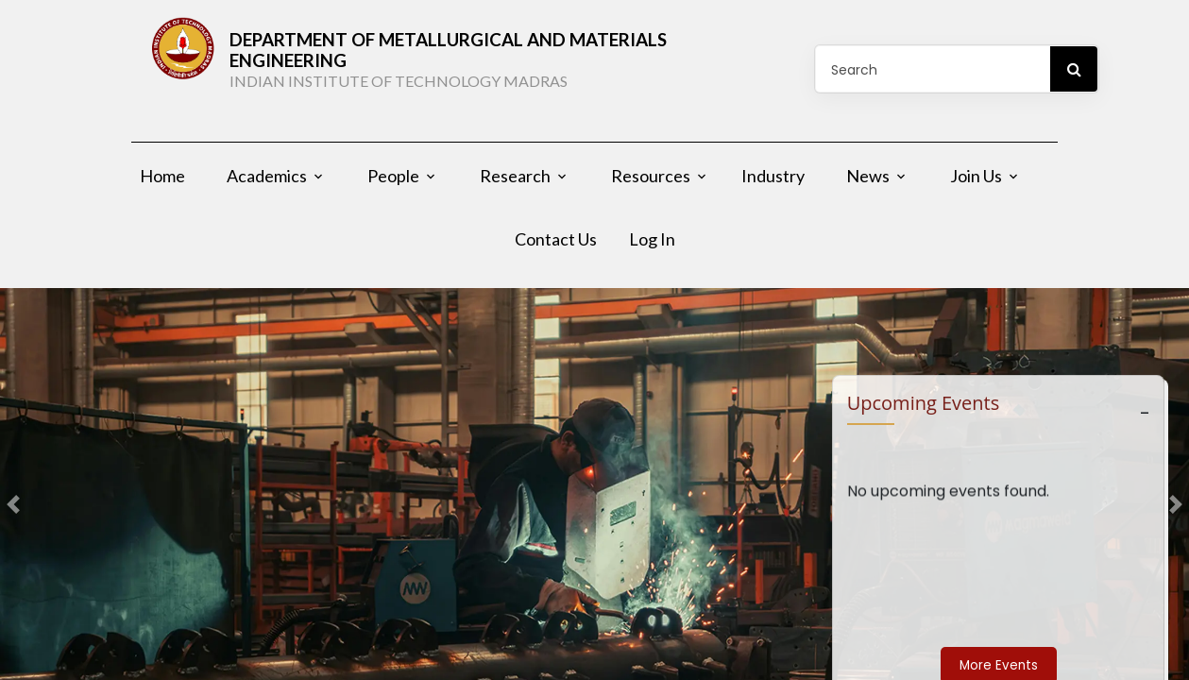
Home (162, 183)
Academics (267, 183)
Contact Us (556, 246)
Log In (652, 246)
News (868, 183)
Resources (650, 183)
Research (515, 183)
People (393, 183)
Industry (773, 183)
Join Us (976, 183)
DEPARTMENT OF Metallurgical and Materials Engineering (496, 62)
